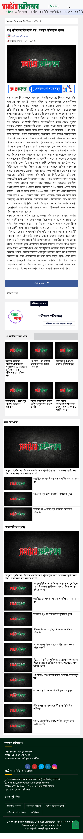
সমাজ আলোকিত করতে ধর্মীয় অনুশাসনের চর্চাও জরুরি (41, 404)
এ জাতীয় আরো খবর (17, 336)
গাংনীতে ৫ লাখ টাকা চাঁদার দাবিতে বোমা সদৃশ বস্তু (40, 364)
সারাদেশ (68, 12)
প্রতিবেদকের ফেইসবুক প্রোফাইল (59, 323)
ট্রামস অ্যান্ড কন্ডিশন (55, 806)
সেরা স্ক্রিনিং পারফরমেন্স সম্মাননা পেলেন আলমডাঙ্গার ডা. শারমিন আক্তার (66, 405)
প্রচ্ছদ (10, 21)
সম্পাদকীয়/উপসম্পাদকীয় (28, 21)
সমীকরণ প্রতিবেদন (17, 36)
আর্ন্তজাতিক (56, 12)
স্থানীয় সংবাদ (21, 12)
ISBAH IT (53, 828)
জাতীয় (34, 12)
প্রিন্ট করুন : (41, 283)
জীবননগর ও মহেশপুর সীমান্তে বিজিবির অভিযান (16, 404)
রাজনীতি (43, 12)
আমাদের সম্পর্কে (14, 806)
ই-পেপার (54, 6)
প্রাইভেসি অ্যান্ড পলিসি (16, 812)
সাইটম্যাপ (35, 812)
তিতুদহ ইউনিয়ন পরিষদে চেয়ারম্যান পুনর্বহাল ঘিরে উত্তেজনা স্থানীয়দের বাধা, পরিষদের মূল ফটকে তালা (16, 368)
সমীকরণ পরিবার (34, 806)
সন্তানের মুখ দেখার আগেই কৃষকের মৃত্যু (65, 363)
